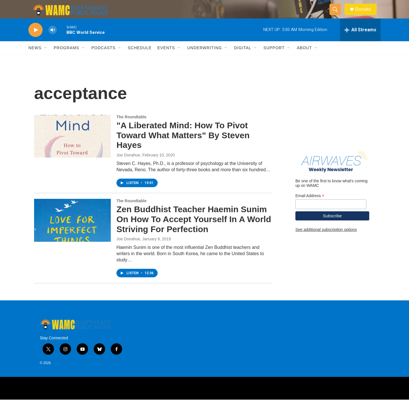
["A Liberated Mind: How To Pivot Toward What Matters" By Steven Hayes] (72, 147)
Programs (66, 59)
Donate (366, 15)
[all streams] (360, 41)
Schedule (140, 59)
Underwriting (204, 59)
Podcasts (103, 59)
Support (274, 59)
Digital (242, 59)
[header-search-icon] (337, 15)
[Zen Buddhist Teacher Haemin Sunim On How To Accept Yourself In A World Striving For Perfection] (72, 231)
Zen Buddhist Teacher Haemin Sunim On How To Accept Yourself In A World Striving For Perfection (193, 230)
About (304, 59)
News (34, 59)
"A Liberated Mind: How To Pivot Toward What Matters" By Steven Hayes (183, 146)
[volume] (52, 41)
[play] (35, 41)
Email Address (309, 207)
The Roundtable (131, 128)
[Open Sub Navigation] (45, 59)
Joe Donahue (128, 166)
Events (166, 59)
